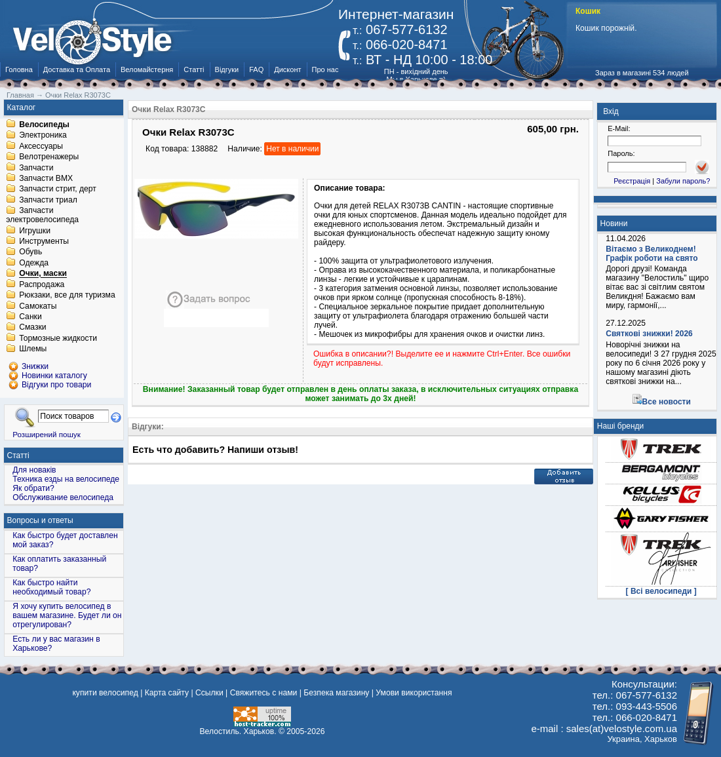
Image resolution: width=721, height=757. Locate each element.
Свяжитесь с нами (264, 692)
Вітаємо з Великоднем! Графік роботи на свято (651, 253)
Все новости (666, 401)
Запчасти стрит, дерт (57, 189)
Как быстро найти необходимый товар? (51, 587)
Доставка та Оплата (76, 69)
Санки (30, 316)
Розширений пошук (46, 434)
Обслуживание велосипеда (62, 497)
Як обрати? (33, 488)
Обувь (30, 252)
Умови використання (414, 692)
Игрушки (34, 230)
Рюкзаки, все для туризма (67, 295)
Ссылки (209, 692)
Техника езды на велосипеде (65, 479)
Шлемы (33, 349)
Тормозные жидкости (58, 338)
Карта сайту (167, 692)
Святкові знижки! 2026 (649, 333)
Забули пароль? (683, 181)
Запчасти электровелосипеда (42, 215)
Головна (19, 69)
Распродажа (41, 284)
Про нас (325, 69)
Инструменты (44, 241)
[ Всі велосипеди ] (661, 591)
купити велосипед (105, 692)
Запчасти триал (48, 199)
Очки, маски (43, 274)
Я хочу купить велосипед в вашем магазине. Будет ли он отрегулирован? (66, 615)
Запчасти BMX (46, 178)
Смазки (32, 327)
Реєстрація (632, 181)
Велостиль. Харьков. (238, 731)
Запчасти (36, 167)
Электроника (43, 135)
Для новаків (34, 470)
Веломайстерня (147, 69)
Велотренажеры (49, 157)
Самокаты (37, 306)
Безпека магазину (336, 692)
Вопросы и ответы (40, 520)
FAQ (256, 69)
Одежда (34, 262)
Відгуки (227, 69)
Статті (194, 69)
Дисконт (287, 69)
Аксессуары (41, 146)
